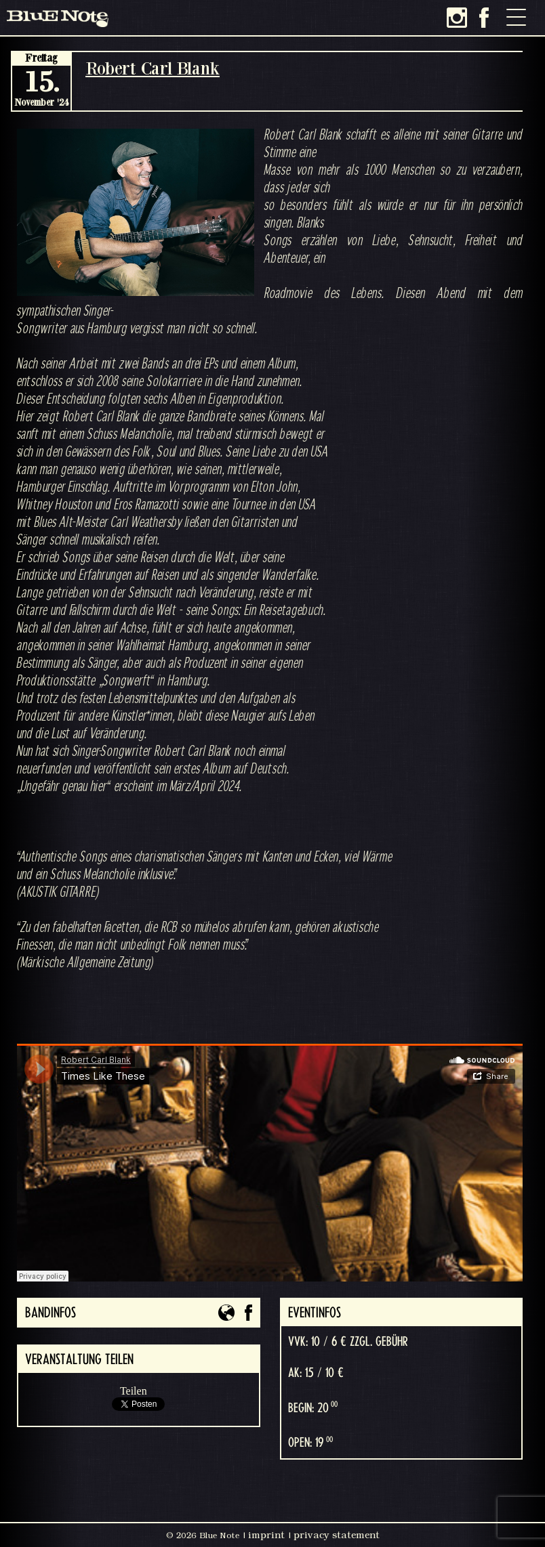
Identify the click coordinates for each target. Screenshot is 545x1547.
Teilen (133, 1391)
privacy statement (337, 1534)
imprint (266, 1534)
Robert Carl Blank (152, 68)
